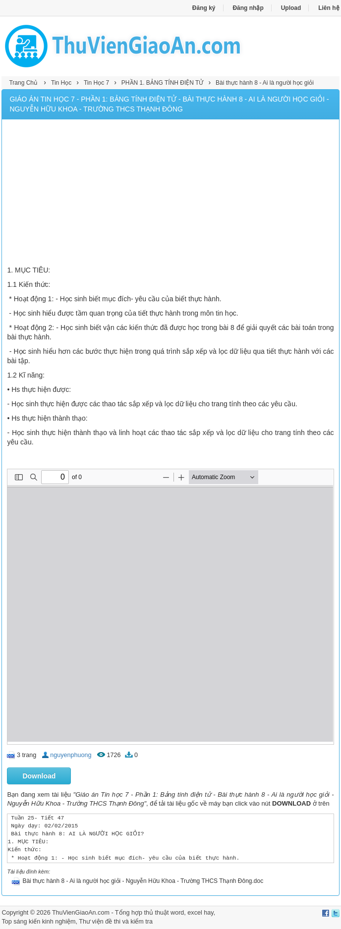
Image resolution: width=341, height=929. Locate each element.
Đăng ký (204, 7)
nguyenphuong (70, 755)
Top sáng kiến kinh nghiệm (38, 921)
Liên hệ (328, 7)
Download (39, 776)
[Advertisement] (170, 193)
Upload (291, 7)
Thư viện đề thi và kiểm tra (116, 921)
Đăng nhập (247, 7)
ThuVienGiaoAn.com (81, 912)
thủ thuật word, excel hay (179, 912)
